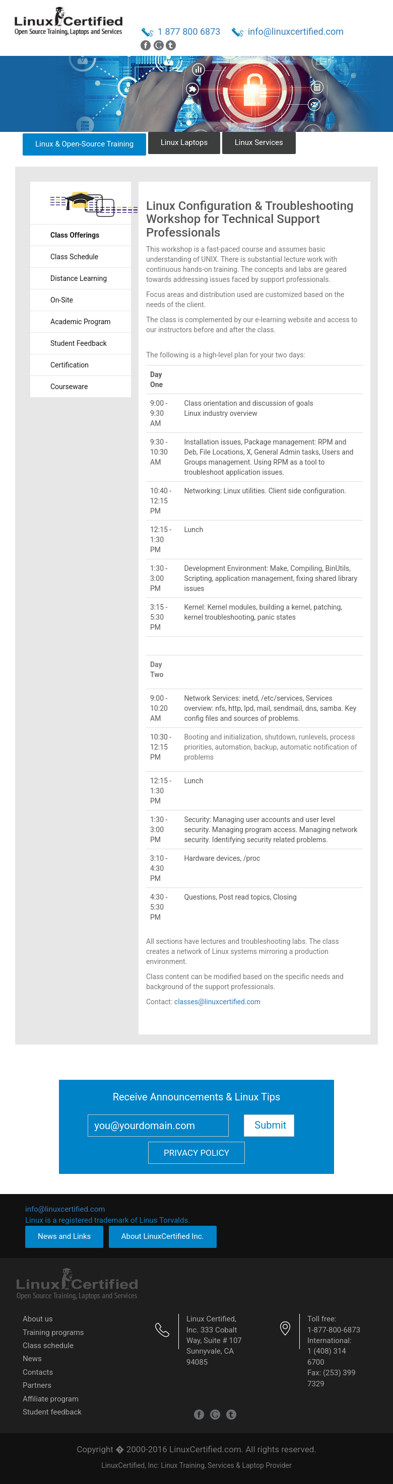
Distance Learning (78, 278)
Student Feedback (78, 343)
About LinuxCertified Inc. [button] (162, 1236)
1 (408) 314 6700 (326, 1356)
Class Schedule (74, 257)
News (32, 1358)
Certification (69, 365)
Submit (270, 1125)
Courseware (69, 387)
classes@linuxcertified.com (217, 1002)
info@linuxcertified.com (296, 31)
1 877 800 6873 (189, 31)
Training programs (53, 1332)
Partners (37, 1385)
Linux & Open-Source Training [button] (84, 144)
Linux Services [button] (259, 142)
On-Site (61, 300)
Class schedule (48, 1345)
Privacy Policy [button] (196, 1153)
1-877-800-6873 (333, 1329)
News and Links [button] (64, 1236)
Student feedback (52, 1412)
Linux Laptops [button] (184, 142)
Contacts (38, 1372)
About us (38, 1318)
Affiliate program (51, 1398)
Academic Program (80, 322)
